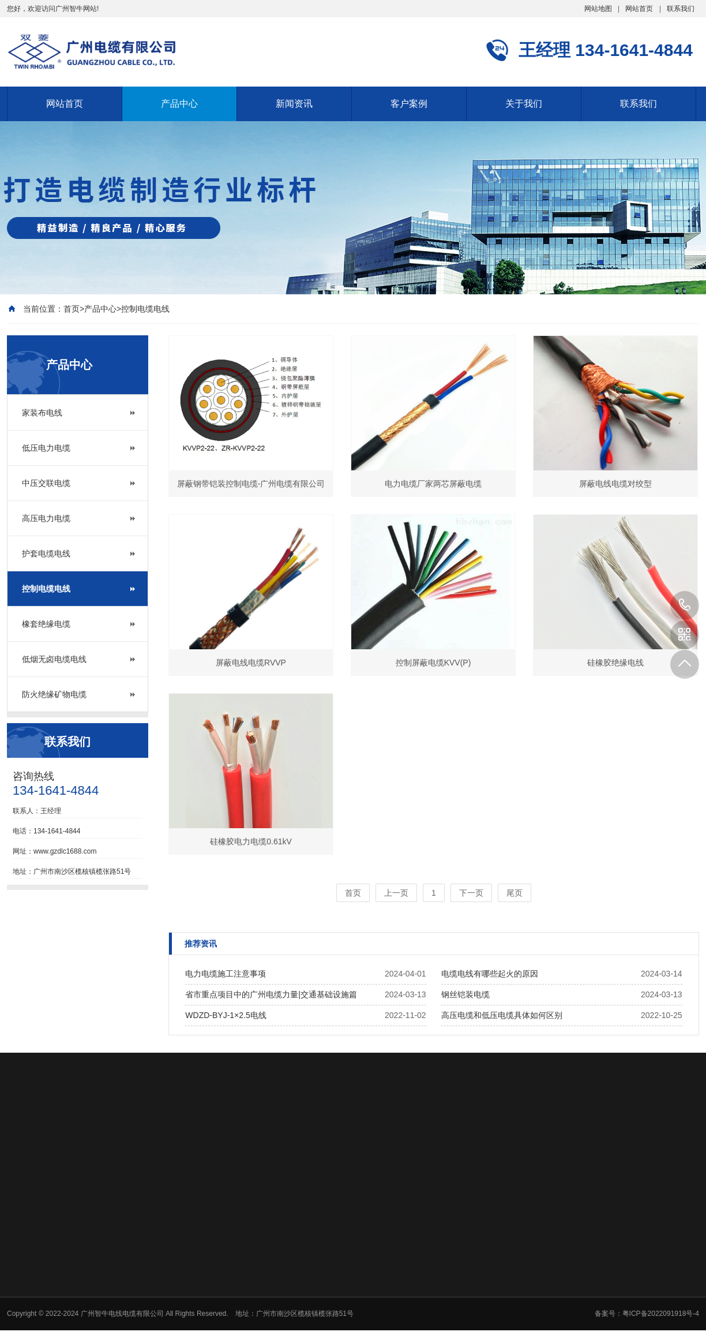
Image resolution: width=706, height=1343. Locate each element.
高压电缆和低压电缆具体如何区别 (501, 1015)
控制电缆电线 (145, 308)
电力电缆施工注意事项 (225, 973)
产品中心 (179, 104)
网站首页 (639, 9)
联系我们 (680, 9)
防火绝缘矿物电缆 (54, 694)
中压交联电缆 (46, 483)
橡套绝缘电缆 (46, 624)
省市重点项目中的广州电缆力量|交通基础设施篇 (271, 994)
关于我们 (523, 104)
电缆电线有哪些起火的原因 (489, 973)
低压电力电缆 (46, 447)
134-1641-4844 (684, 605)
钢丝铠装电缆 (465, 994)
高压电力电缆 (46, 518)
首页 (71, 308)
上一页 (396, 892)
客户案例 (408, 104)
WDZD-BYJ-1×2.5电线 (225, 1015)
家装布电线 (42, 412)
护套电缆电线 (46, 553)
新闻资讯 (294, 104)
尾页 (514, 892)
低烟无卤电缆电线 (54, 659)
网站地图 (598, 9)
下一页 (471, 892)
